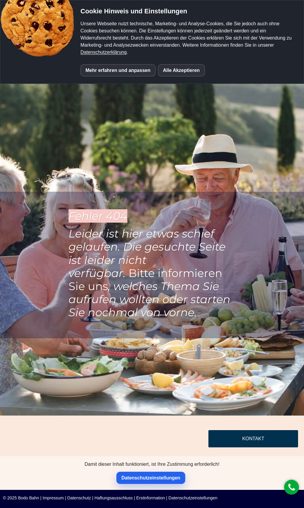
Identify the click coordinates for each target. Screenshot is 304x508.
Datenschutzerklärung (103, 52)
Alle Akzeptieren (181, 70)
